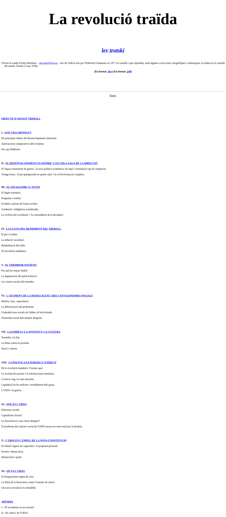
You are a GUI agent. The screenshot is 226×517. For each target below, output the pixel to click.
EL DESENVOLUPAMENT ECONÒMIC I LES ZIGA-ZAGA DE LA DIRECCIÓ (52, 163)
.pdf (128, 71)
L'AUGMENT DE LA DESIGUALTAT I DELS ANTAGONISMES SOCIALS (49, 295)
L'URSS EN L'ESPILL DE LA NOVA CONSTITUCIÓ (35, 440)
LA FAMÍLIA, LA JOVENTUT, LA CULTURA (33, 331)
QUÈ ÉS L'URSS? (16, 404)
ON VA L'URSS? (15, 471)
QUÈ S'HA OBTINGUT (18, 132)
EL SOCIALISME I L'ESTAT (23, 187)
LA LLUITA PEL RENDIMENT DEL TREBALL (33, 228)
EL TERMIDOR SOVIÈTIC (21, 265)
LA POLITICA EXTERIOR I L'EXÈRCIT (32, 362)
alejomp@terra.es (48, 63)
